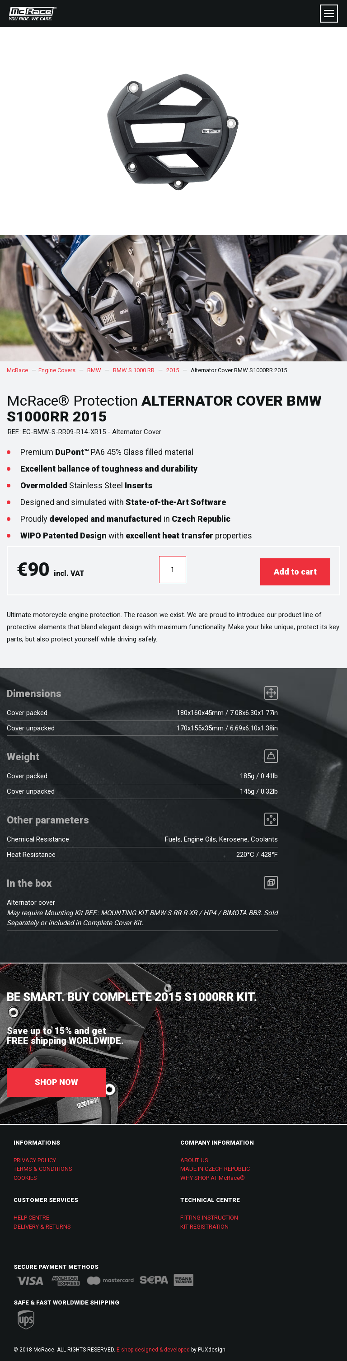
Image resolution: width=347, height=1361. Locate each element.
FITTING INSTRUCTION (209, 1215)
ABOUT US (194, 1158)
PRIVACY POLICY (35, 1158)
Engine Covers (56, 370)
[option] (173, 298)
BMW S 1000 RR (134, 370)
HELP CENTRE (31, 1215)
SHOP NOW (56, 1080)
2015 (172, 370)
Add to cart (295, 569)
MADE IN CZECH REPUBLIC (215, 1166)
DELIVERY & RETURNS (42, 1224)
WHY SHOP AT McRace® (212, 1175)
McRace (17, 370)
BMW (94, 370)
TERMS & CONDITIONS (43, 1166)
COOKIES (25, 1175)
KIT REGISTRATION (204, 1224)
